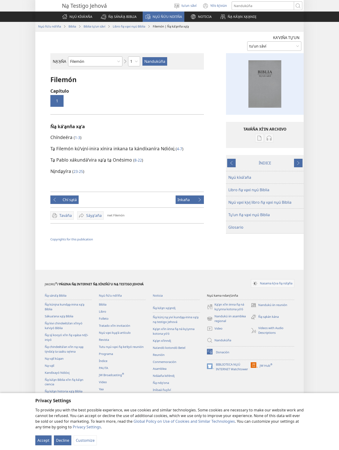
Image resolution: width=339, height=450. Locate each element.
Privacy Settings (87, 427)
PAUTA (103, 368)
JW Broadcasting (111, 375)
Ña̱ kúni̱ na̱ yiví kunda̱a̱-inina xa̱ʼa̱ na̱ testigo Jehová (175, 319)
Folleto (104, 318)
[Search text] (263, 5)
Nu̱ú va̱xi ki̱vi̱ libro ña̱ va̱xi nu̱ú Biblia (259, 202)
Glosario (235, 227)
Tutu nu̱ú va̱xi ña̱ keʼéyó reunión (121, 347)
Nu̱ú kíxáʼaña (239, 177)
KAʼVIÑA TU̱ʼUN (286, 37)
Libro (102, 311)
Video (103, 382)
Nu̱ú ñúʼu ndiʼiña (49, 26)
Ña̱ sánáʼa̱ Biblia (55, 295)
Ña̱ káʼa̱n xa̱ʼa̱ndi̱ (164, 308)
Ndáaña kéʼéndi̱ (163, 376)
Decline (62, 440)
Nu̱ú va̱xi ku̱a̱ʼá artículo (115, 333)
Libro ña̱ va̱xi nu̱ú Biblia (129, 26)
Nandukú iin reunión (269, 305)
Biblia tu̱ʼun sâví (94, 26)
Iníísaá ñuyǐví (162, 390)
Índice (103, 361)
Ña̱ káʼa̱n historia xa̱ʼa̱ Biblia (63, 391)
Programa (106, 354)
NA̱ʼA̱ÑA (59, 61)
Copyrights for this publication (71, 239)
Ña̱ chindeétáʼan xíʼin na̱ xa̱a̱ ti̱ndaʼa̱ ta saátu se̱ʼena (64, 349)
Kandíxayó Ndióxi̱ (57, 372)
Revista (104, 340)
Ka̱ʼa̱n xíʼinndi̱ (162, 340)
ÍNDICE (265, 163)
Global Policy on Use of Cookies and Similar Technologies (184, 421)
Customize (85, 440)
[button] (118, 17)
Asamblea (159, 368)
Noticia (158, 295)
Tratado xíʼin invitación (114, 325)
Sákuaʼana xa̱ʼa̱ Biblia (59, 316)
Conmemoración (164, 362)
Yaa (101, 389)
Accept (43, 440)
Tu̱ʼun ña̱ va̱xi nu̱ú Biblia (249, 214)
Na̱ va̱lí (49, 365)
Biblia (72, 26)
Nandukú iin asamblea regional (226, 318)
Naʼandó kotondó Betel (169, 348)
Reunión (159, 355)
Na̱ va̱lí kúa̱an (54, 358)
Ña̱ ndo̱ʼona (161, 383)
